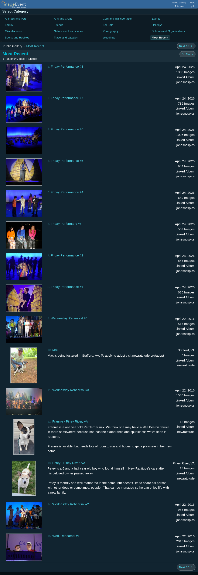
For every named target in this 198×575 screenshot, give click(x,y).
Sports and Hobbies (17, 37)
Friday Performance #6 (67, 129)
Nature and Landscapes (68, 31)
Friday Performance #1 (67, 287)
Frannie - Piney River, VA (70, 421)
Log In (191, 6)
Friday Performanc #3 (66, 223)
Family (9, 25)
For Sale (108, 25)
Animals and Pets (15, 18)
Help (192, 2)
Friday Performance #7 (67, 98)
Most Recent (35, 46)
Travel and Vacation (66, 37)
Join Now (179, 6)
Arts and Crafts (63, 18)
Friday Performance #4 (67, 192)
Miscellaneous (13, 31)
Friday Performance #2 (67, 255)
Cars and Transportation (117, 18)
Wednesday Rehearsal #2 (70, 504)
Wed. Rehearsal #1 (65, 536)
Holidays (157, 25)
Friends (58, 25)
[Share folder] (187, 54)
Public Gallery (179, 2)
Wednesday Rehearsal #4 (69, 318)
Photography (111, 31)
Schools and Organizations (168, 31)
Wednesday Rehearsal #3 (70, 390)
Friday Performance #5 (67, 160)
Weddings (109, 37)
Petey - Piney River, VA (68, 463)
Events (156, 18)
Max (55, 350)
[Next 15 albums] (186, 46)
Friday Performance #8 (67, 66)
